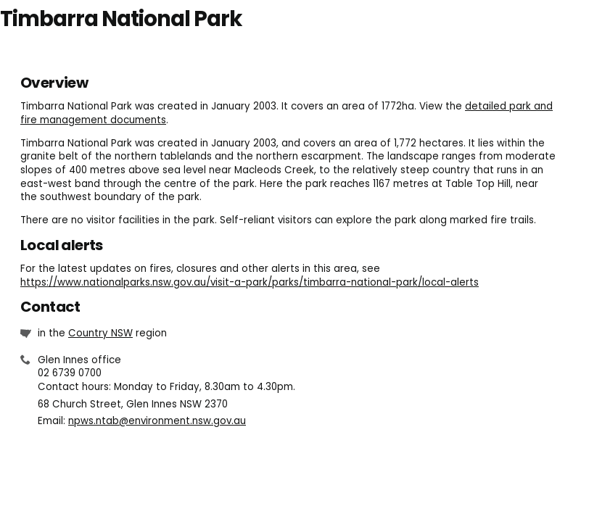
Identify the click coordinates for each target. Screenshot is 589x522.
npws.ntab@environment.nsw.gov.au (157, 421)
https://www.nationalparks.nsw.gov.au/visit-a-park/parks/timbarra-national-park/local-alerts (249, 282)
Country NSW (100, 333)
